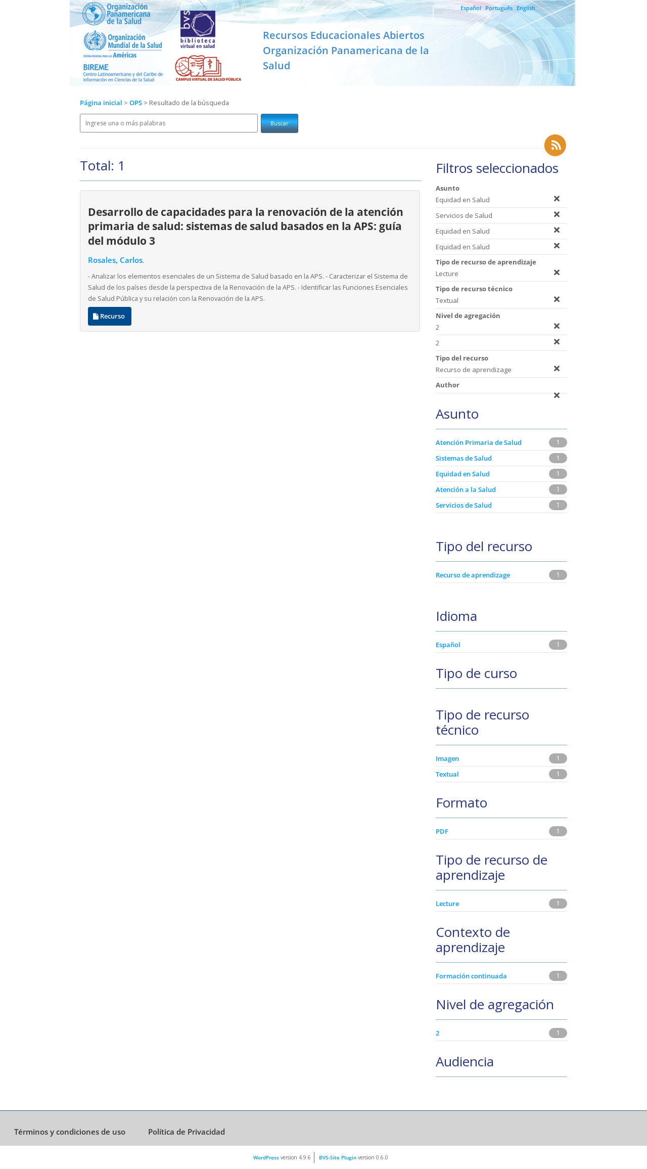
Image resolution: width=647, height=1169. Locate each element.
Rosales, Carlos (115, 260)
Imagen (447, 758)
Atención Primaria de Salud (479, 442)
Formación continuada (471, 975)
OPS (136, 103)
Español (470, 8)
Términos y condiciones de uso (69, 1132)
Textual (447, 774)
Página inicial (101, 103)
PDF (442, 831)
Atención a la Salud (466, 489)
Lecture (447, 903)
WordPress (266, 1157)
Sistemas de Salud (464, 458)
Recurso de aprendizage (473, 574)
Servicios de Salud (464, 505)
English (526, 8)
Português (499, 8)
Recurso (109, 316)
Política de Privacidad (186, 1132)
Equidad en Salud (463, 473)
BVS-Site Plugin (337, 1157)
